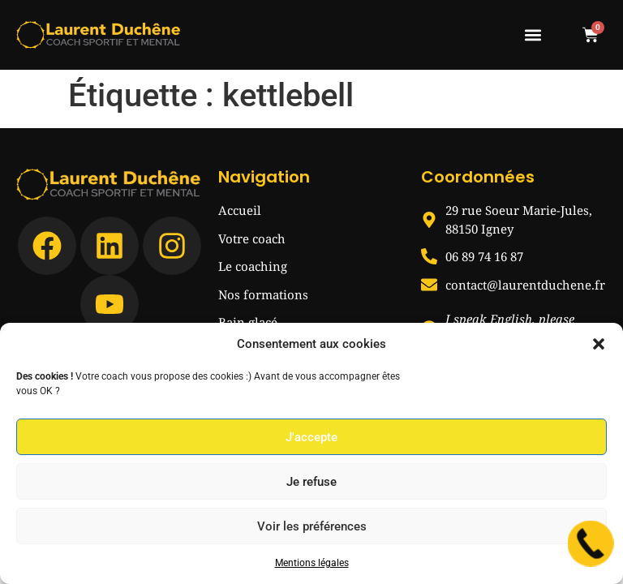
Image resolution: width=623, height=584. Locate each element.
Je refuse (311, 481)
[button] (599, 344)
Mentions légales (312, 563)
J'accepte (311, 437)
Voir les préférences (312, 526)
